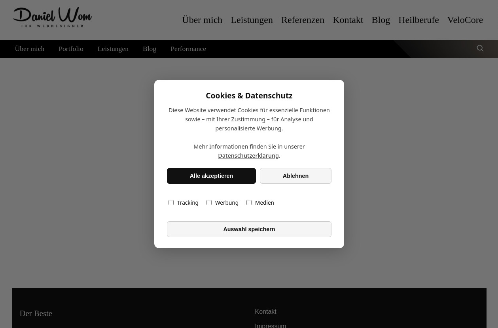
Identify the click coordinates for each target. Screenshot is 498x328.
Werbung (222, 202)
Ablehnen (295, 176)
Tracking (184, 202)
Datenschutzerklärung (248, 155)
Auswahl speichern (249, 229)
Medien (260, 202)
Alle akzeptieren (211, 176)
